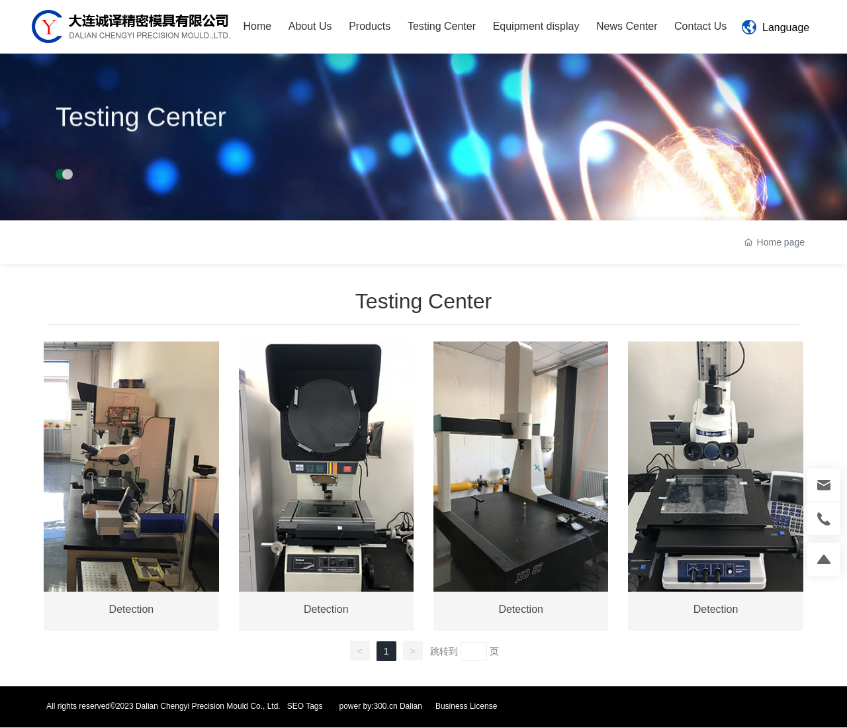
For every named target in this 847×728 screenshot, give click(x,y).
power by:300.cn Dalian (380, 706)
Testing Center (141, 121)
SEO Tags (305, 706)
